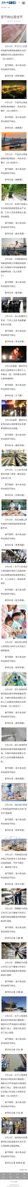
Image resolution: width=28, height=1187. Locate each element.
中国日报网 (3, 7)
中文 (11, 1181)
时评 (10, 1174)
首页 (3, 1174)
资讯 (17, 1174)
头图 (9, 7)
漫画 (10, 1177)
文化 (3, 1177)
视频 (17, 1177)
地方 (24, 1177)
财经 (24, 1174)
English (16, 1181)
